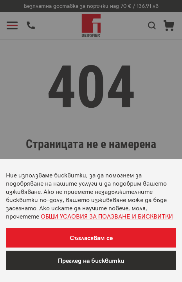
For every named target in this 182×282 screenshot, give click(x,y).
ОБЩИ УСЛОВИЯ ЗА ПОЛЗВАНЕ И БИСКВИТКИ (107, 216)
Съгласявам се (91, 237)
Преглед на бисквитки (91, 260)
